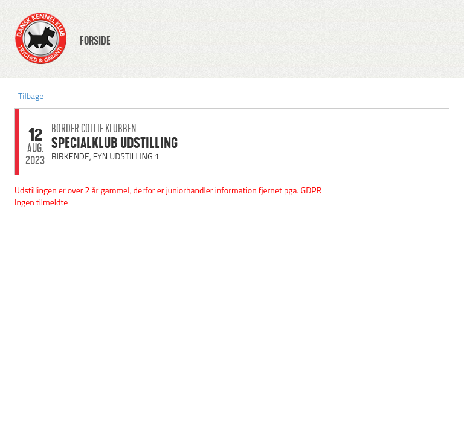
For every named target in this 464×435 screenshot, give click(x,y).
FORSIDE (95, 41)
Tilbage (31, 95)
